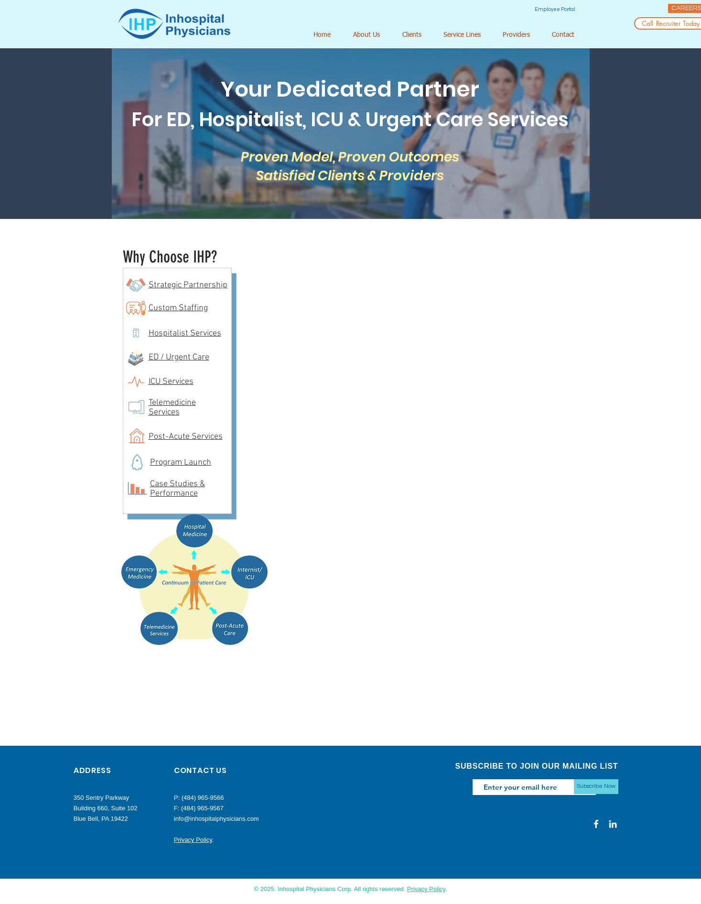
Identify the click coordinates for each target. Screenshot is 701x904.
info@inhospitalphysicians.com (216, 818)
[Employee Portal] (555, 9)
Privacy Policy (193, 839)
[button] (370, 35)
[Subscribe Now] (596, 786)
